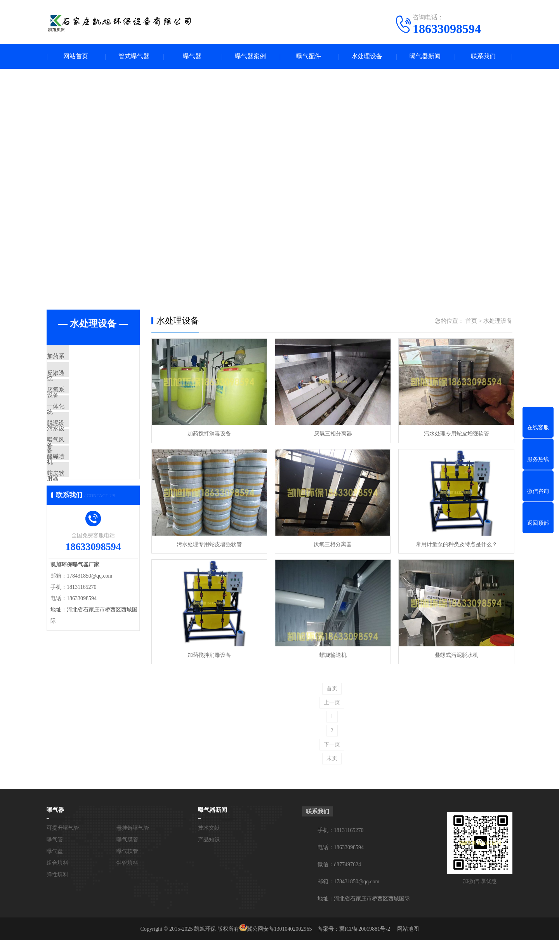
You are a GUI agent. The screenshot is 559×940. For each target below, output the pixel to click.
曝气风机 (76, 472)
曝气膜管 (127, 839)
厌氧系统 (76, 403)
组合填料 (57, 862)
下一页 (332, 744)
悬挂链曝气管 (132, 827)
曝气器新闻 (425, 56)
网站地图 (408, 928)
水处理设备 (366, 56)
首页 (471, 321)
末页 (331, 758)
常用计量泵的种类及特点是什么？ (454, 544)
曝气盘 (55, 850)
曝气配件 (308, 56)
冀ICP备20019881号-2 (364, 928)
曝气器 (192, 56)
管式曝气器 (133, 56)
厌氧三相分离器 (331, 434)
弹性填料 (57, 874)
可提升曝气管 (63, 827)
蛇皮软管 (76, 518)
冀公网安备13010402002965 (279, 928)
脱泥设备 (76, 449)
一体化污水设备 (85, 426)
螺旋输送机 (331, 654)
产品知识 (209, 839)
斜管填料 (127, 862)
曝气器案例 (250, 56)
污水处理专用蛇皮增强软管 (454, 434)
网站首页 (75, 56)
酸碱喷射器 (79, 495)
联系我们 (483, 56)
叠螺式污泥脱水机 (454, 654)
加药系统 (76, 357)
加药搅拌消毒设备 (209, 434)
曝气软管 (127, 850)
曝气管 (55, 839)
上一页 (332, 702)
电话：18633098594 (341, 846)
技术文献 (209, 827)
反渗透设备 (79, 380)
